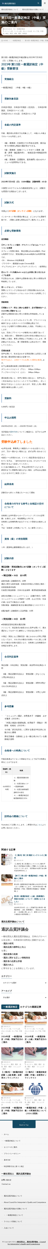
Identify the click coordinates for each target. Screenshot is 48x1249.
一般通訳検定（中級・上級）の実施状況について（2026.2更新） (36, 1111)
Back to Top (24, 1125)
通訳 (19, 33)
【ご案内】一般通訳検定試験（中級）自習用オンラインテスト (36, 1075)
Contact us (6, 1184)
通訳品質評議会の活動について (33, 9)
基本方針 (13, 432)
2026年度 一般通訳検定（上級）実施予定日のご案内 (36, 1039)
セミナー (6, 1064)
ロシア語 (36, 31)
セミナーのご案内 (10, 1147)
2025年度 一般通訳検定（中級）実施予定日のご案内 (12, 1111)
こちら (39, 825)
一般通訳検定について (12, 1141)
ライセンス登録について (13, 1221)
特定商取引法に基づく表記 (14, 1166)
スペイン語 (9, 31)
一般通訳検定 (20, 29)
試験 (15, 33)
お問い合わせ (6, 1180)
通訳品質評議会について (9, 9)
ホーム (6, 1134)
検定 (7, 33)
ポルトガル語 (27, 31)
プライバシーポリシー (12, 1154)
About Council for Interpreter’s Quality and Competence (25, 1202)
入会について (9, 1228)
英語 (11, 33)
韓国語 (24, 33)
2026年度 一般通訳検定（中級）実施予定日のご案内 (12, 1039)
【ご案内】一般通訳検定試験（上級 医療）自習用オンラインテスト (12, 1075)
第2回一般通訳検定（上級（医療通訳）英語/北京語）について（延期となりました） (30, 899)
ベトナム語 (18, 31)
